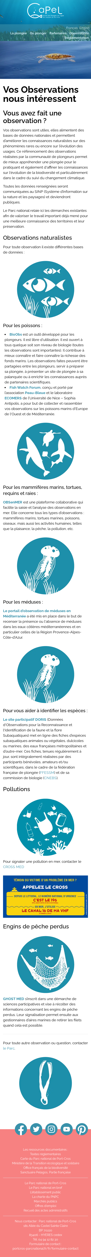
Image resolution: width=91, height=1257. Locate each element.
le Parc (8, 1048)
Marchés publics (45, 1201)
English (84, 28)
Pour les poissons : (22, 325)
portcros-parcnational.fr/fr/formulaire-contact (45, 1248)
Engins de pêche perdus (36, 926)
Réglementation (77, 38)
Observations (79, 33)
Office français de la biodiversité (45, 1168)
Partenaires (57, 33)
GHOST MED (13, 999)
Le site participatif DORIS (24, 719)
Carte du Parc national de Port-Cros (45, 1158)
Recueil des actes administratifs (46, 1210)
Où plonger (38, 33)
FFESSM (47, 772)
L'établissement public (45, 1192)
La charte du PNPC (45, 1197)
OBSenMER (12, 502)
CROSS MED (13, 867)
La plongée (18, 33)
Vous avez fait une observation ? (32, 117)
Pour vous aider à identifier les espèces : (45, 710)
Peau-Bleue (35, 393)
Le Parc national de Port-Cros (45, 1183)
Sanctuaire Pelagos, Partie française (45, 1172)
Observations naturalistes (37, 237)
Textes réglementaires (45, 1154)
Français (72, 28)
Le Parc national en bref (45, 1187)
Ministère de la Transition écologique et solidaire (45, 1163)
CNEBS (50, 778)
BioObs (16, 334)
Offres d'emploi (45, 1206)
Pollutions (16, 789)
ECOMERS (13, 398)
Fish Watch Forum (25, 387)
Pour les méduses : (23, 602)
